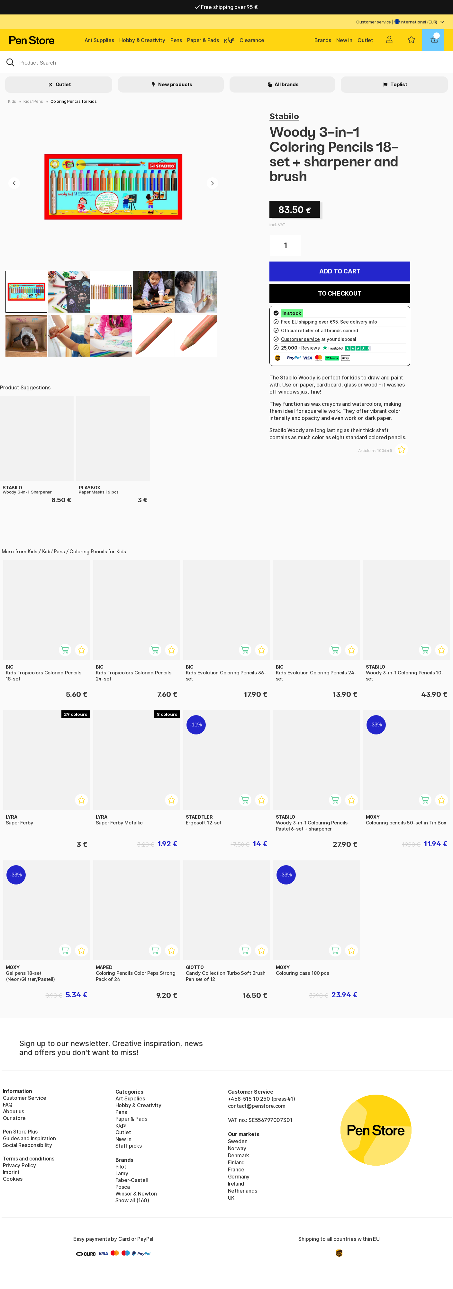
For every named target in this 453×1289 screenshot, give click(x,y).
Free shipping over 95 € (226, 7)
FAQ (8, 1104)
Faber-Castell (131, 1180)
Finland (236, 1162)
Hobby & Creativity (142, 40)
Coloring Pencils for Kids (73, 101)
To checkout (340, 293)
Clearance (252, 40)
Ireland (236, 1183)
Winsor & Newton (136, 1193)
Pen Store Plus (20, 1131)
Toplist (398, 84)
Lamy (121, 1173)
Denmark (238, 1155)
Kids (12, 101)
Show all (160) (132, 1200)
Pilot (120, 1166)
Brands (322, 40)
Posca (122, 1187)
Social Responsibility (27, 1145)
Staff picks (128, 1145)
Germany (239, 1176)
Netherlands (242, 1190)
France (236, 1169)
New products (175, 84)
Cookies (13, 1179)
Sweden (238, 1141)
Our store (14, 1118)
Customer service (373, 21)
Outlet (365, 40)
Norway (237, 1148)
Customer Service (24, 1098)
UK (231, 1198)
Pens (176, 40)
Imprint (11, 1172)
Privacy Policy (19, 1165)
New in (344, 40)
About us (13, 1111)
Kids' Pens (33, 101)
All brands (286, 84)
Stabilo (284, 116)
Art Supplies (99, 40)
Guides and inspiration (29, 1138)
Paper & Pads (203, 40)
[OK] (226, 62)
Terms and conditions (28, 1158)
